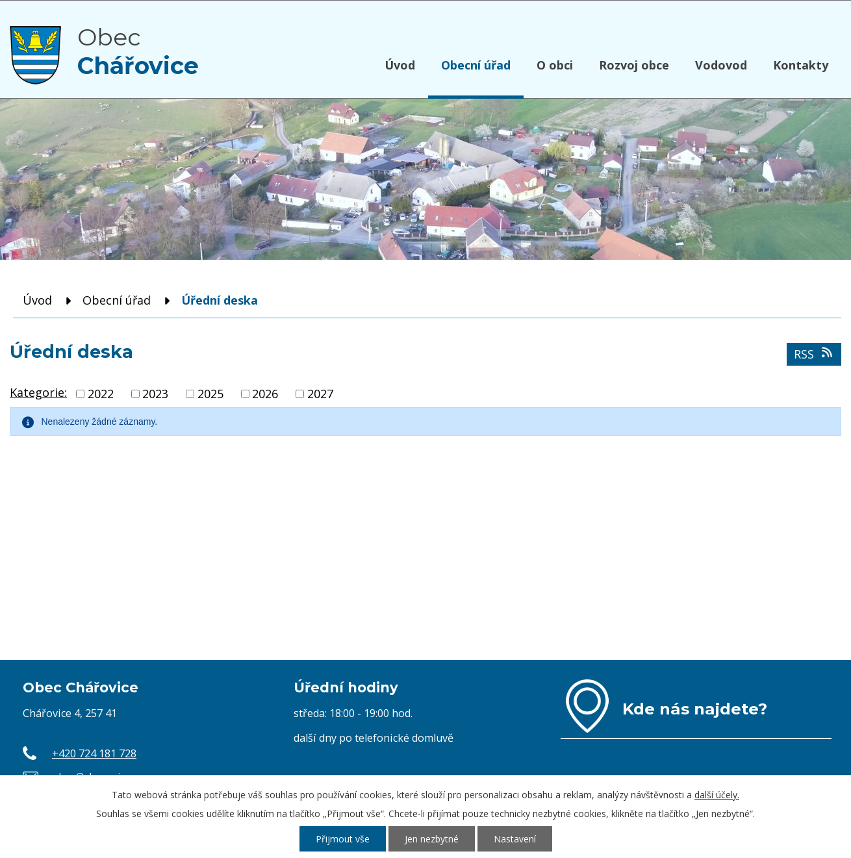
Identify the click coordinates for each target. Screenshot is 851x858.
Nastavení (515, 839)
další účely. (716, 795)
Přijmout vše (343, 839)
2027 (320, 393)
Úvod (400, 65)
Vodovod (721, 65)
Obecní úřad (476, 65)
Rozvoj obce (634, 65)
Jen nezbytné (432, 839)
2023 (155, 393)
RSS (814, 354)
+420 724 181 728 (94, 753)
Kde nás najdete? (694, 708)
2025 (210, 393)
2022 (101, 393)
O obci (555, 65)
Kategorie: (38, 392)
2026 (265, 393)
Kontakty (800, 65)
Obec (138, 51)
